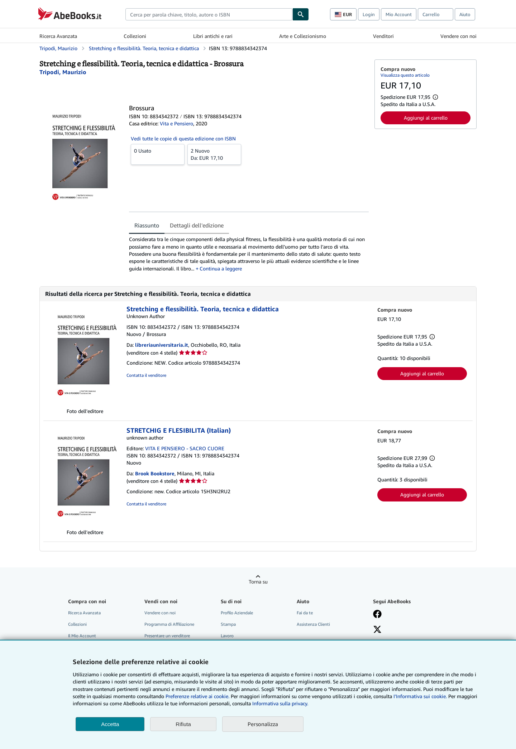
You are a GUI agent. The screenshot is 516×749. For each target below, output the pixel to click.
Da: (214, 154)
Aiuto (464, 14)
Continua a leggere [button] (221, 268)
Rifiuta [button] (183, 724)
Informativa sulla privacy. (280, 703)
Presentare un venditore (167, 635)
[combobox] (208, 14)
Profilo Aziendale (237, 612)
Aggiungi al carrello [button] (426, 118)
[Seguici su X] (377, 630)
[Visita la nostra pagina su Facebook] (377, 614)
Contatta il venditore (146, 375)
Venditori (383, 36)
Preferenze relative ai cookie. (197, 696)
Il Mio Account (82, 635)
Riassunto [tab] (146, 225)
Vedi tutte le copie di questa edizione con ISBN (183, 138)
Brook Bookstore (155, 473)
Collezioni (135, 36)
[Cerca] (301, 14)
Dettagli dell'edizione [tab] (197, 225)
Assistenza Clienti (313, 624)
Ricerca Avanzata (58, 36)
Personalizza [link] (263, 724)
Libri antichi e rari (213, 36)
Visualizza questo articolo (405, 75)
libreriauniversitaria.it (161, 345)
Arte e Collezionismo (302, 36)
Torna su (258, 581)
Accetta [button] (110, 724)
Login (369, 14)
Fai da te (305, 612)
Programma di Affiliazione (169, 624)
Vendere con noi (458, 36)
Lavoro (227, 635)
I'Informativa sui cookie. (420, 696)
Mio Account (399, 14)
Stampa (228, 624)
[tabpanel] (249, 254)
